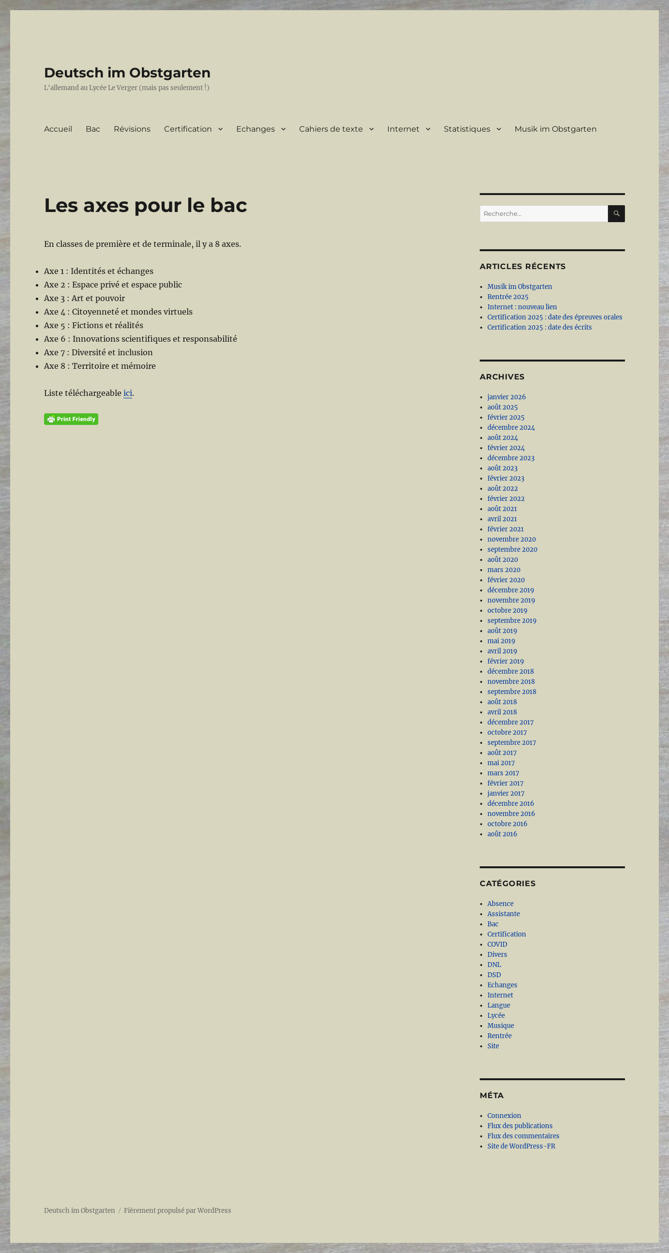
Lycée (496, 1015)
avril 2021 (502, 519)
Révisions (132, 129)
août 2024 (502, 438)
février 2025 (506, 417)
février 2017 (505, 783)
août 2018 (502, 702)
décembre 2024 (511, 427)
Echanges (255, 129)
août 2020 (502, 560)
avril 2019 (502, 651)
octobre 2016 (507, 824)
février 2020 (506, 580)
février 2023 (505, 478)
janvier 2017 (506, 793)
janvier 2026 (506, 397)
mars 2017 (503, 773)
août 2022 (502, 488)
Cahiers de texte (331, 129)
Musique (500, 1026)
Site (493, 1046)
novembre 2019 (511, 600)
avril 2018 (502, 712)
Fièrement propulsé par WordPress (177, 1211)
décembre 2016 (510, 804)
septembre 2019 (512, 621)
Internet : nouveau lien (522, 307)
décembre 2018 (510, 671)
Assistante (503, 914)
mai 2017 (501, 763)
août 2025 (502, 407)
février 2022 (506, 499)
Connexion (504, 1116)
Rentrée (499, 1036)
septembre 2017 (511, 743)
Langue (498, 1005)
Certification (188, 129)
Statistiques (467, 129)
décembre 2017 (510, 722)
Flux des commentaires (523, 1136)
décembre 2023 (510, 458)
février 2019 (505, 661)
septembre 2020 (512, 549)
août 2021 (502, 509)
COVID (497, 944)
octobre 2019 (507, 610)
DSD (494, 975)
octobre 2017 (507, 732)
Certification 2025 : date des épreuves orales (555, 317)
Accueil (58, 129)
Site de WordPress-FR (521, 1146)
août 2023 (502, 468)
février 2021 (505, 529)
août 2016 (502, 834)
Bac (93, 129)
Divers (497, 955)
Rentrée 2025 (508, 297)
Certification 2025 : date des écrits (539, 327)
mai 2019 (501, 641)
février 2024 (506, 448)
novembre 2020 (511, 539)
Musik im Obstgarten (556, 129)
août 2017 (502, 753)
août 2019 (502, 631)
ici (127, 393)
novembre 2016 (511, 814)
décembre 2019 (510, 590)
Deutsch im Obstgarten (127, 72)
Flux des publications (520, 1126)
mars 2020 (503, 570)
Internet (403, 129)
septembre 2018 (511, 692)
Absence (500, 904)
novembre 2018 (511, 682)
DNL (494, 965)
